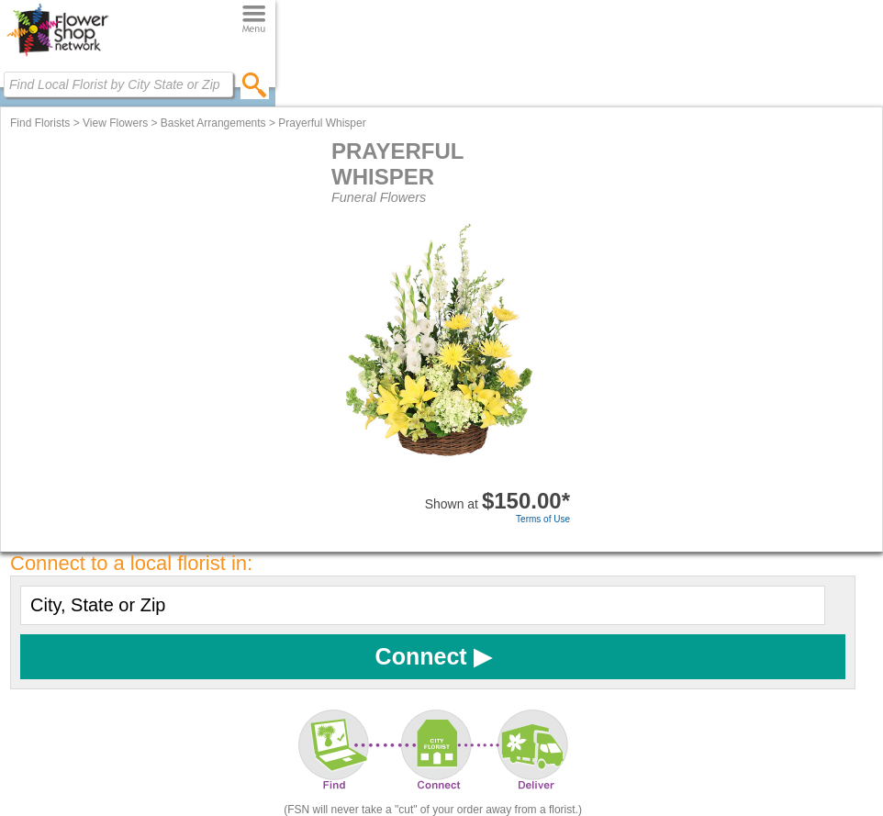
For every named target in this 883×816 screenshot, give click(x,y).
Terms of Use (543, 519)
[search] (254, 84)
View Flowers (115, 123)
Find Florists (40, 123)
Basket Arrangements (213, 123)
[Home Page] (57, 56)
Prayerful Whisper (321, 123)
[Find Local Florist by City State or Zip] (118, 84)
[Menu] (253, 20)
